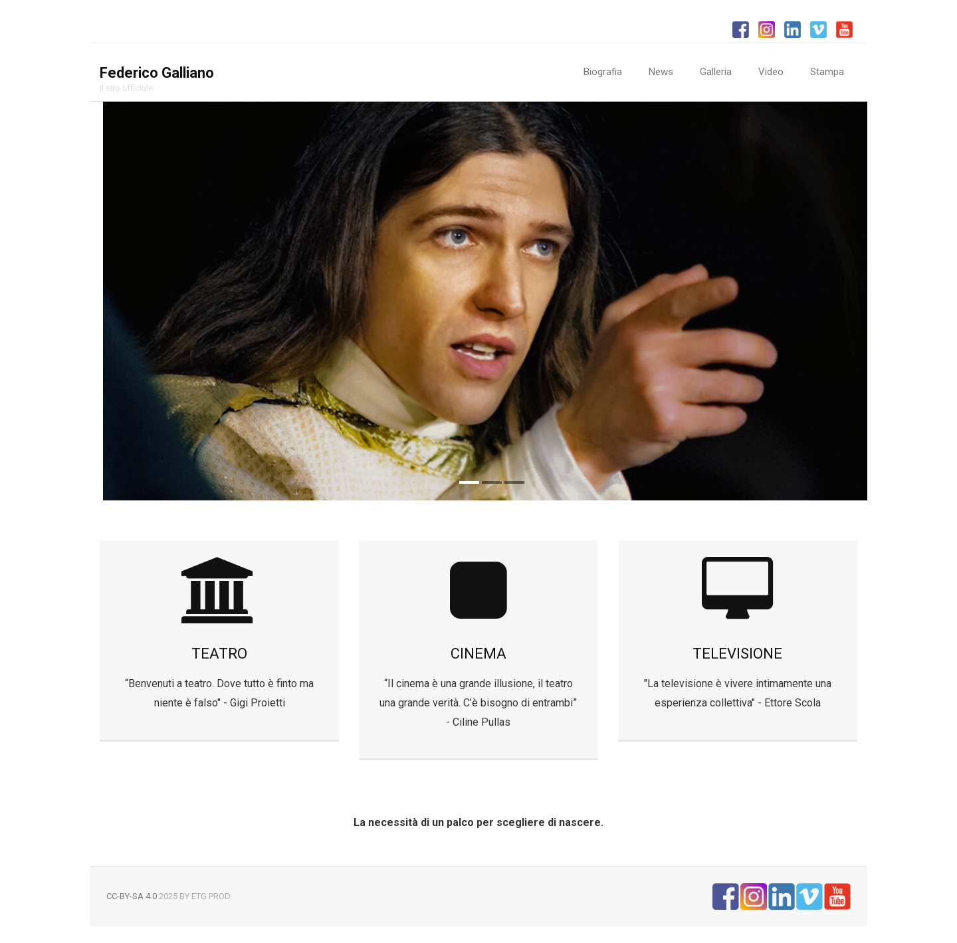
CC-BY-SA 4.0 (131, 896)
